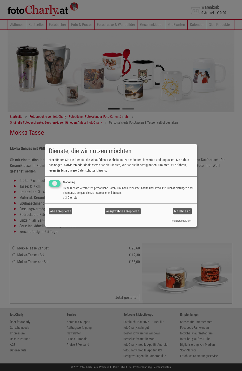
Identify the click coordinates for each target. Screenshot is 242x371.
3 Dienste (70, 197)
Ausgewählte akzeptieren (122, 211)
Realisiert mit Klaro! (181, 220)
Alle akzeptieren (60, 211)
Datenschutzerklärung (92, 170)
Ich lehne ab (182, 211)
